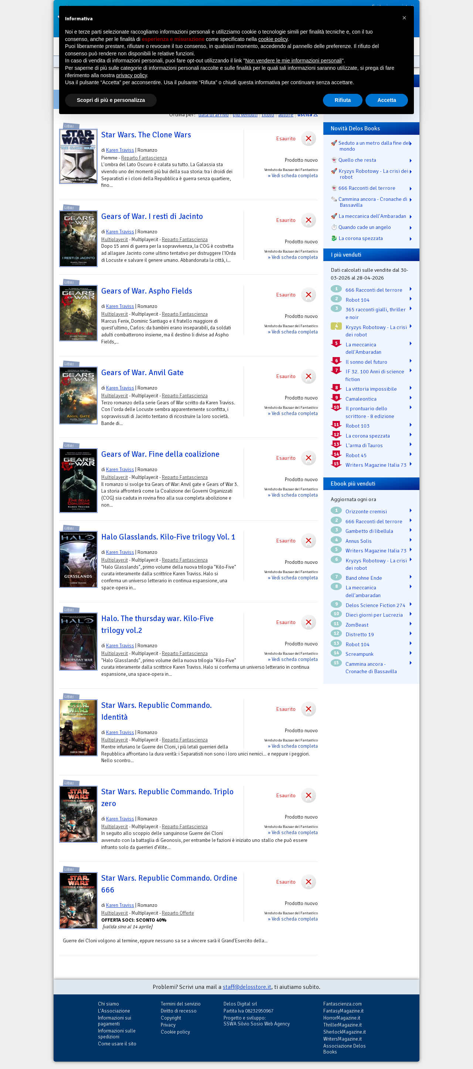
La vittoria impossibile (371, 389)
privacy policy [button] (131, 75)
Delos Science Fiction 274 (375, 605)
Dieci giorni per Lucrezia (374, 614)
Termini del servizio (181, 1004)
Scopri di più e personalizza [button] (111, 100)
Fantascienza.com (342, 1004)
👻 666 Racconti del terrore (363, 188)
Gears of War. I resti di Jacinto (152, 216)
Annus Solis (359, 541)
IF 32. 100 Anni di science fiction (375, 375)
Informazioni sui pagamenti (114, 1021)
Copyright (171, 1018)
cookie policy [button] (272, 39)
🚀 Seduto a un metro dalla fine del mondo (370, 146)
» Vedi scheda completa (293, 175)
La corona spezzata (368, 435)
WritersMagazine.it (342, 1039)
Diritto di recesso (179, 1011)
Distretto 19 (360, 634)
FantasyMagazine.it (343, 1011)
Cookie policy (175, 1032)
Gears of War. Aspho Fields (146, 291)
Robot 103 (358, 425)
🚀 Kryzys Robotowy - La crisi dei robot (369, 174)
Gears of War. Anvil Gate (142, 372)
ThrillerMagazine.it (342, 1025)
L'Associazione (114, 1011)
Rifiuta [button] (343, 100)
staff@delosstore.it (247, 987)
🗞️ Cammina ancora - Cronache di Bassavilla (369, 202)
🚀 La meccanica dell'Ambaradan (368, 216)
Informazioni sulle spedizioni (117, 1034)
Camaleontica (361, 398)
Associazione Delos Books (344, 1049)
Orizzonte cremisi (366, 511)
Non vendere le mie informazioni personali (293, 61)
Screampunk (360, 654)
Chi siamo (108, 1004)
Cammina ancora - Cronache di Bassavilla (371, 668)
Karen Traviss (120, 150)
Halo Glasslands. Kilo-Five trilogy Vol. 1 (168, 537)
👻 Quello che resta (353, 160)
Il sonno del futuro (366, 362)
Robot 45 (356, 455)
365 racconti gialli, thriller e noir (376, 313)
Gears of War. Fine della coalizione (160, 454)
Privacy (168, 1025)
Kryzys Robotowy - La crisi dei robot (376, 331)
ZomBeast (357, 624)
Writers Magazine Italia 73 (376, 465)
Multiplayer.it (114, 239)
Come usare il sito (117, 1044)
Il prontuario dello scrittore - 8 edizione (370, 412)
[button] (404, 18)
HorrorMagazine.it (341, 1018)
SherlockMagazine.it (344, 1032)
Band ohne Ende (364, 578)
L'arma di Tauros (364, 445)
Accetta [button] (386, 100)
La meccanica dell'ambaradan (363, 591)
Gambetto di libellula (369, 531)
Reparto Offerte (178, 913)
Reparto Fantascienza (144, 158)
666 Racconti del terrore (374, 290)
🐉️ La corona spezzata (357, 238)
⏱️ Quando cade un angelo (361, 227)
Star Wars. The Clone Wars (146, 135)
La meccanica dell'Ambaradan (363, 348)
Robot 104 (358, 300)
